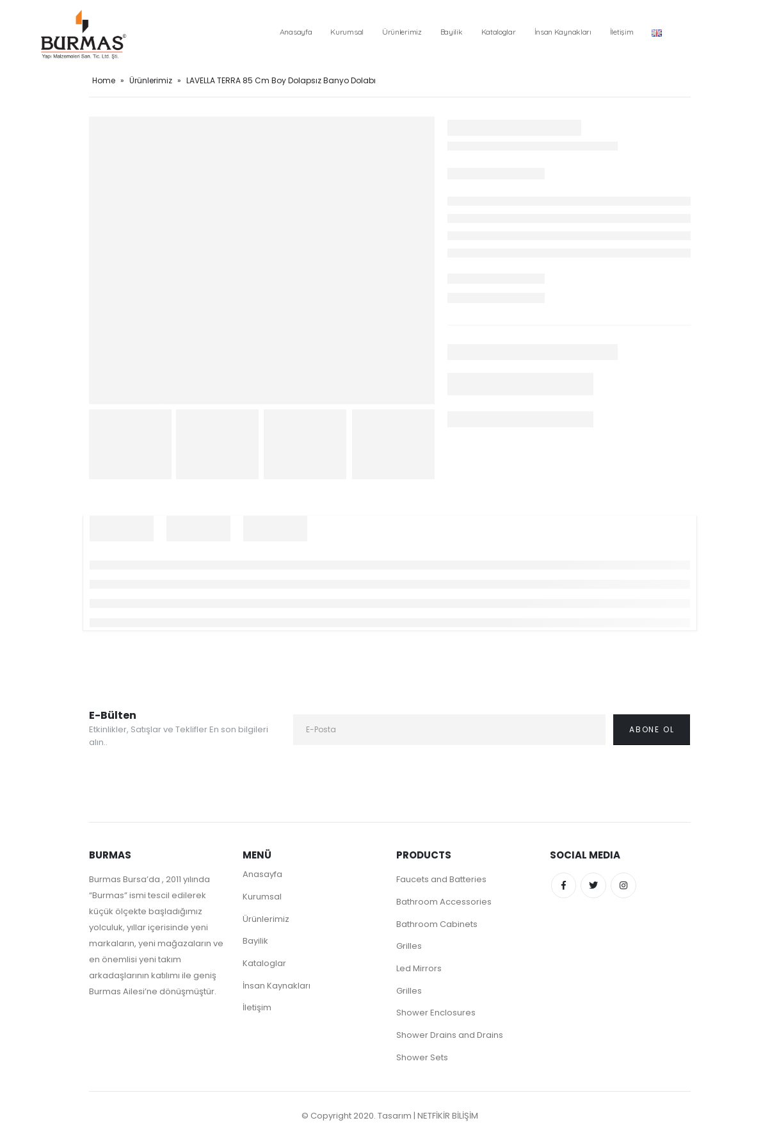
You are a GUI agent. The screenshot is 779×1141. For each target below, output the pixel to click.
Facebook (564, 885)
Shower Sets (422, 1059)
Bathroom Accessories (444, 902)
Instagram (624, 885)
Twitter (594, 885)
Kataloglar (498, 32)
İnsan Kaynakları (562, 32)
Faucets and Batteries (441, 879)
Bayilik (451, 32)
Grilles (409, 946)
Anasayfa (296, 32)
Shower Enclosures (436, 1014)
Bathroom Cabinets (437, 924)
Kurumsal (347, 32)
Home (103, 80)
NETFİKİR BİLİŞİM (447, 1117)
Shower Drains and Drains (449, 1036)
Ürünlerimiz (402, 32)
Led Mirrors (419, 969)
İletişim (622, 32)
